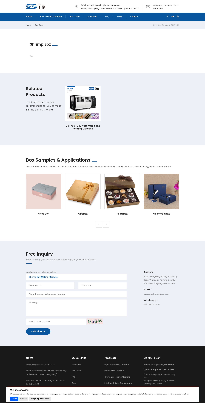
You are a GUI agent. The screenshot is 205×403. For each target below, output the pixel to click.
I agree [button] (14, 398)
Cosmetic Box (161, 213)
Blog (74, 383)
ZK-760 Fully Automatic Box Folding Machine (83, 127)
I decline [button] (23, 398)
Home (29, 16)
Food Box (122, 213)
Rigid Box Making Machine (116, 364)
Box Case (74, 16)
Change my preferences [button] (39, 398)
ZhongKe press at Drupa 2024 (40, 364)
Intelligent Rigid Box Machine (118, 383)
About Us (92, 16)
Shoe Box (43, 213)
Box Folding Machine (114, 370)
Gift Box (83, 213)
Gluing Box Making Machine (117, 376)
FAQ (107, 16)
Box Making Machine (51, 16)
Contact (134, 16)
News (120, 16)
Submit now (38, 331)
